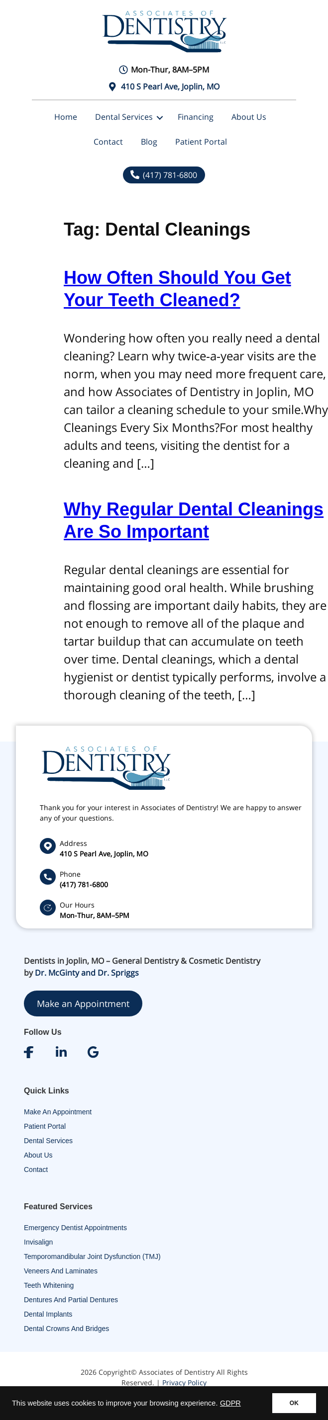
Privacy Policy (184, 1382)
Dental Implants (48, 1314)
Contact (108, 141)
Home (65, 116)
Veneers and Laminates (61, 1271)
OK (294, 1403)
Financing (196, 116)
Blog (149, 141)
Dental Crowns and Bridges (66, 1329)
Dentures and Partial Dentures (71, 1300)
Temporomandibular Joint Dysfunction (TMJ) (92, 1256)
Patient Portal (201, 141)
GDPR (230, 1403)
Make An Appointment (58, 1112)
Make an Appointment (83, 1003)
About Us (248, 116)
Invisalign (38, 1242)
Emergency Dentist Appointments (75, 1228)
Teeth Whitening (49, 1285)
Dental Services (124, 116)
